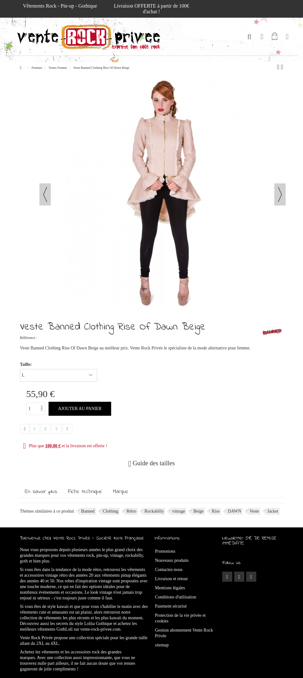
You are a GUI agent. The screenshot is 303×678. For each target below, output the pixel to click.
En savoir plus (41, 492)
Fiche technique (85, 492)
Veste (254, 511)
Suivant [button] (280, 194)
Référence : (28, 338)
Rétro (131, 511)
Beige (198, 511)
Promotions (165, 551)
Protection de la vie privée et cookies (180, 618)
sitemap (162, 645)
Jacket (272, 511)
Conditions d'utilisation (175, 597)
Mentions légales (170, 588)
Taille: (26, 364)
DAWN (234, 511)
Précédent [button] (45, 194)
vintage (178, 511)
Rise (216, 511)
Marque (120, 492)
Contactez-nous (168, 569)
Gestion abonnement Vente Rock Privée (184, 633)
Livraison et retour (171, 578)
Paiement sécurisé (171, 606)
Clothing (110, 511)
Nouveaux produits (172, 560)
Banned (88, 511)
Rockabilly (154, 511)
